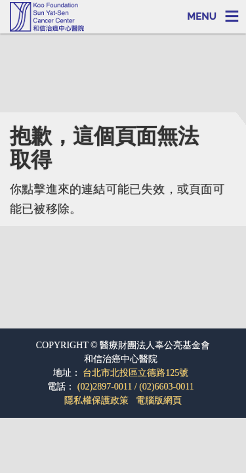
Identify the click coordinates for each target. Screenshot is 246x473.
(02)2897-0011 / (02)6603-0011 (135, 387)
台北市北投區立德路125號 (135, 373)
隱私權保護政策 (96, 400)
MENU (201, 16)
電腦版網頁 (159, 400)
